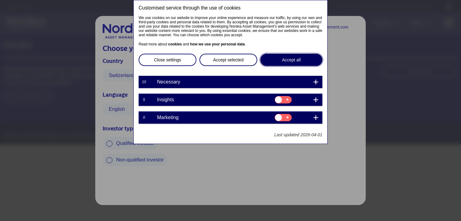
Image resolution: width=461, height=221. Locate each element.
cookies (175, 44)
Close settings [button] (167, 59)
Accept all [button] (291, 59)
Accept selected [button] (228, 59)
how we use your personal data (217, 44)
